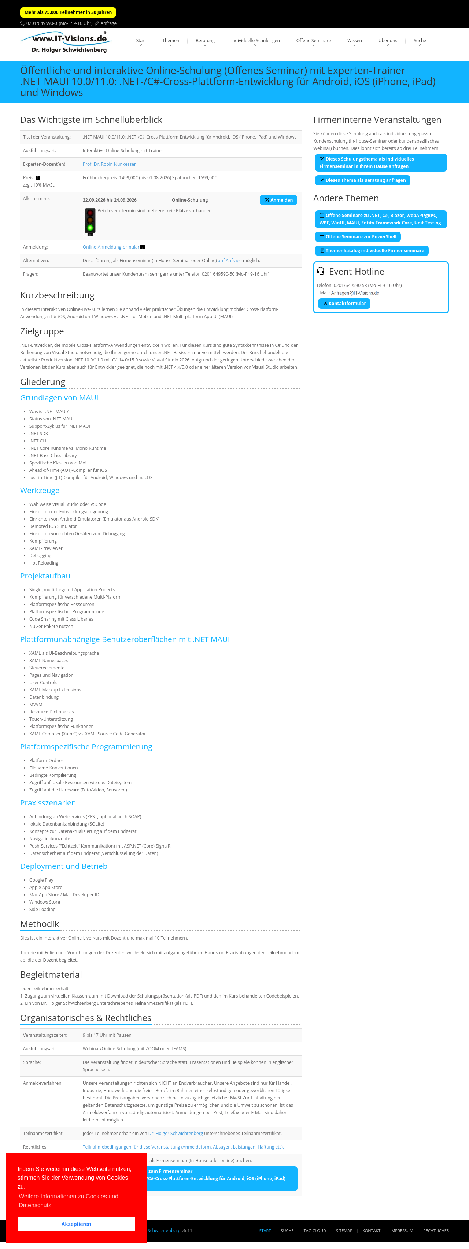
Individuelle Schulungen (255, 40)
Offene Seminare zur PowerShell (358, 237)
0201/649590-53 (350, 285)
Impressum (401, 1230)
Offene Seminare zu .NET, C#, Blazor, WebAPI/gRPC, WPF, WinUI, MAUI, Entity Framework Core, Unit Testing (380, 219)
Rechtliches (436, 1230)
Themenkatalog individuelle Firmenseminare (372, 250)
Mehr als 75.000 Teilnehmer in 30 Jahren (68, 12)
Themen (170, 40)
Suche (420, 40)
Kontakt (371, 1230)
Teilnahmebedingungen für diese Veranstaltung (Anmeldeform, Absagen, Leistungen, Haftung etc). (183, 1147)
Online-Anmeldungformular (111, 247)
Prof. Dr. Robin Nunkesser (109, 164)
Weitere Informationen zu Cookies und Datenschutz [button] (68, 1200)
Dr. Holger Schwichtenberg (175, 1133)
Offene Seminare (313, 40)
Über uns (387, 40)
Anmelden (278, 200)
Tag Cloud (315, 1230)
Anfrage (109, 23)
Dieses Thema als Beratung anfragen (363, 180)
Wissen (354, 40)
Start (141, 40)
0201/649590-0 (41, 23)
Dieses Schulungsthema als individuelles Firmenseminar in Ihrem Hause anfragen (367, 162)
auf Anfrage (230, 260)
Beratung (205, 40)
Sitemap (344, 1230)
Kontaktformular (344, 303)
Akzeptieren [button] (76, 1224)
